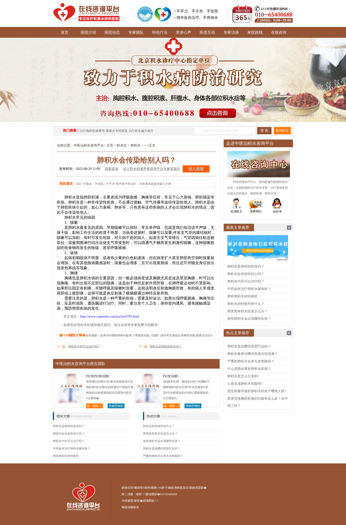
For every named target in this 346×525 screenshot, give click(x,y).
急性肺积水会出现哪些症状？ (161, 441)
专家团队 (136, 32)
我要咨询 (111, 169)
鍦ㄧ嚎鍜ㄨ (94, 406)
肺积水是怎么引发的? (243, 376)
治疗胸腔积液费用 (92, 131)
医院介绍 (88, 32)
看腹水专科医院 (117, 131)
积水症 (122, 145)
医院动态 (112, 32)
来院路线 (255, 32)
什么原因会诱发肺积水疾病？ (249, 369)
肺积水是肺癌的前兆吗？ (166, 346)
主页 (109, 145)
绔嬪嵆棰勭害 (116, 406)
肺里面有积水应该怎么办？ (160, 433)
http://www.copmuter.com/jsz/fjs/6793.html (109, 316)
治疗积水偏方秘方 (141, 131)
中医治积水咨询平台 (89, 145)
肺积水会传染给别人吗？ (69, 433)
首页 (64, 32)
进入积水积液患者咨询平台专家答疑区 (151, 169)
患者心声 (183, 32)
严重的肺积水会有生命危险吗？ (163, 456)
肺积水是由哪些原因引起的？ (161, 448)
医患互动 (207, 32)
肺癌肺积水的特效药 (66, 456)
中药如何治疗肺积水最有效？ (71, 448)
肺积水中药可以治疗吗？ (84, 346)
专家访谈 (231, 32)
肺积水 (135, 145)
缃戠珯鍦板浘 (130, 507)
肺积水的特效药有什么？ (159, 426)
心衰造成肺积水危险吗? (244, 383)
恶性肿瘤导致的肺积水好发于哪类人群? (256, 391)
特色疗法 (159, 32)
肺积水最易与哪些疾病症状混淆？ (252, 354)
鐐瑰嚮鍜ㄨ (150, 500)
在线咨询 (278, 32)
